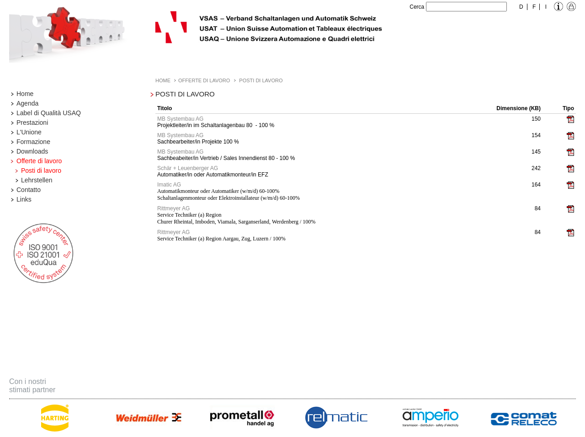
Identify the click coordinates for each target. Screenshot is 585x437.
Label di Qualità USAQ (48, 113)
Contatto (28, 189)
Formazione (33, 141)
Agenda (27, 103)
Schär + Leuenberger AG (187, 168)
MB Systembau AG (180, 119)
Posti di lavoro (41, 170)
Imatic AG (169, 184)
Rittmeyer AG (173, 208)
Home (24, 93)
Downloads (32, 151)
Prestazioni (32, 122)
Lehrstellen (37, 180)
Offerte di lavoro (39, 161)
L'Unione (29, 132)
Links (24, 199)
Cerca (417, 7)
